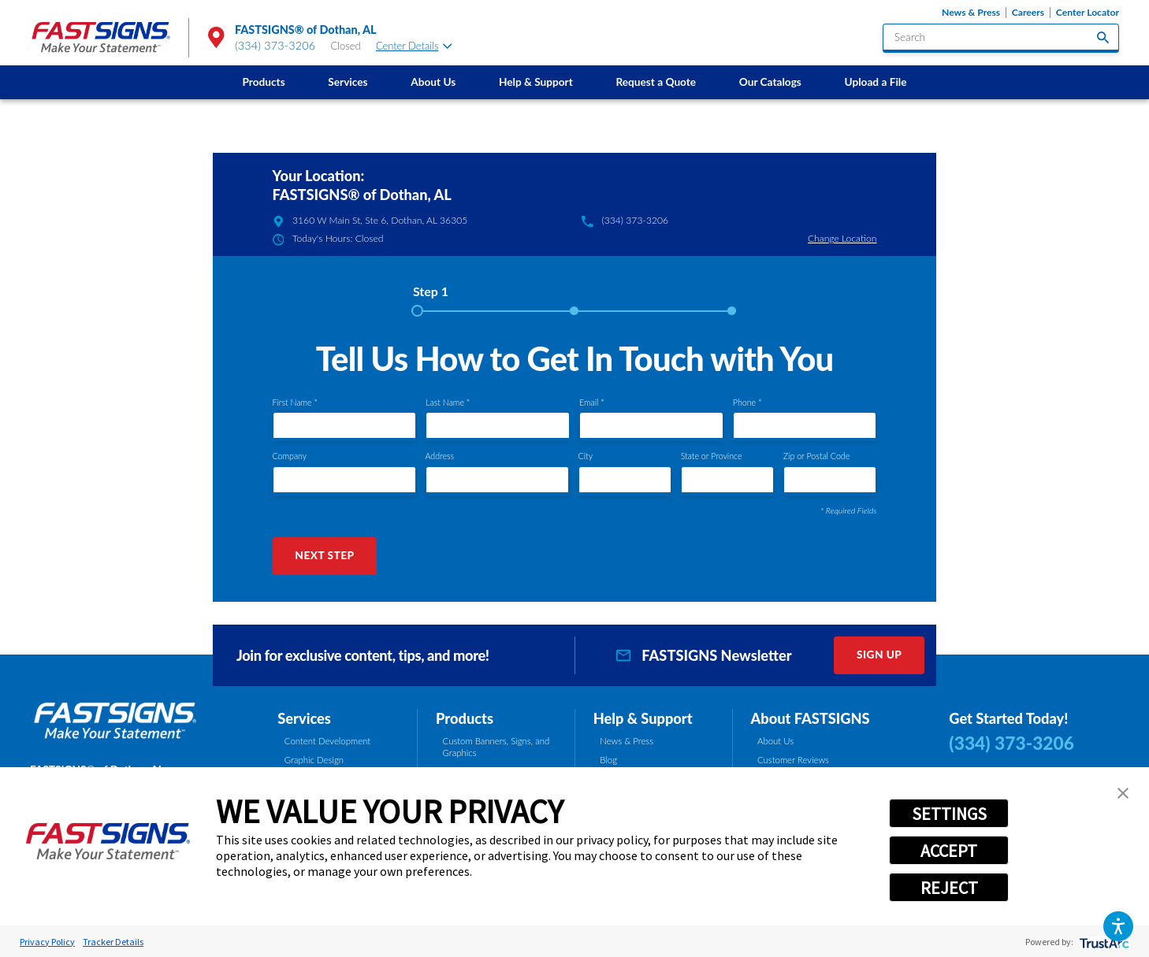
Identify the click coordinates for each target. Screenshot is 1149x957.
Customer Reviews (793, 760)
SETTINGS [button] (949, 814)
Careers (1028, 12)
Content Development (327, 741)
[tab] (430, 296)
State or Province (711, 456)
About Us (433, 82)
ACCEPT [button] (948, 851)
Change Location (842, 238)
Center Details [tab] (414, 45)
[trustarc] (1102, 942)
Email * (591, 402)
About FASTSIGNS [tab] (809, 718)
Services (347, 82)
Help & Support (536, 82)
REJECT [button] (949, 888)
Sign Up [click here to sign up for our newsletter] (879, 654)
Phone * (747, 402)
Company (290, 456)
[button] (1118, 926)
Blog (608, 760)
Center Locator (1087, 12)
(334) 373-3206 (275, 45)
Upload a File (876, 82)
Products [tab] (464, 718)
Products (263, 82)
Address (440, 456)
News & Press (971, 12)
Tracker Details (113, 942)
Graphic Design (314, 760)
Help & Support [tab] (643, 718)
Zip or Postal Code (816, 456)
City (585, 456)
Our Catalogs (770, 82)
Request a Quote (655, 82)
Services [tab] (304, 718)
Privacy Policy (47, 942)
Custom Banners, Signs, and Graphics (496, 747)
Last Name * (448, 402)
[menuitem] (264, 82)
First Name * (295, 402)
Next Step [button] (324, 555)
